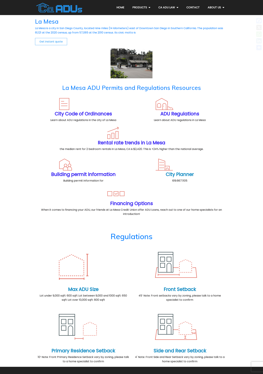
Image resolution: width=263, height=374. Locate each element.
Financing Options (195, 128)
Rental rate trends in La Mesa (196, 86)
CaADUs (136, 365)
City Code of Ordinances (67, 83)
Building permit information (67, 131)
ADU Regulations (131, 83)
